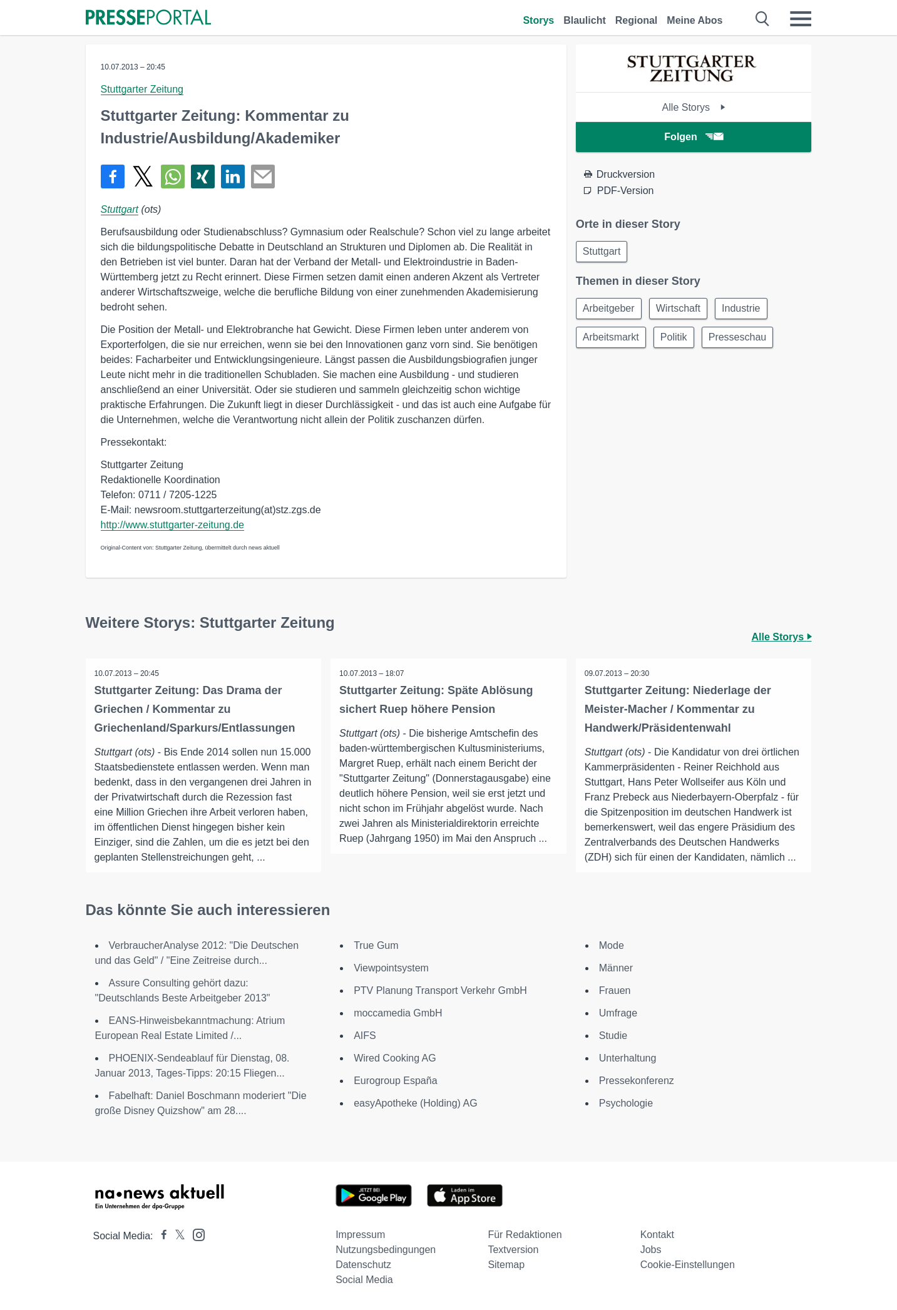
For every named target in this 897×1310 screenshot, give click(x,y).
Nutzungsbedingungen (386, 1249)
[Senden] (263, 176)
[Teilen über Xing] (203, 176)
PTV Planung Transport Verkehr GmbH (440, 990)
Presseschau (743, 340)
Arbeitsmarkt (612, 340)
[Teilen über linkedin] (233, 176)
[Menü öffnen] (800, 19)
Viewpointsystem (391, 968)
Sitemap (506, 1264)
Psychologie (626, 1103)
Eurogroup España (395, 1080)
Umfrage (618, 1013)
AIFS (365, 1035)
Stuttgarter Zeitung (142, 89)
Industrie (747, 310)
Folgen (693, 136)
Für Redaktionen (524, 1234)
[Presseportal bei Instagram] (195, 1234)
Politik (677, 340)
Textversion (513, 1249)
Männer (616, 968)
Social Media (364, 1279)
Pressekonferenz (636, 1080)
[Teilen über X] (143, 176)
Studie (613, 1035)
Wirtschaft (681, 310)
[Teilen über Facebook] (113, 176)
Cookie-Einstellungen (687, 1264)
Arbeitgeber (610, 310)
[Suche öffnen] (763, 19)
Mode (611, 945)
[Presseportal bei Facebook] (160, 1236)
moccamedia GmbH (398, 1013)
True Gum (376, 945)
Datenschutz (363, 1264)
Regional (636, 20)
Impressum (360, 1234)
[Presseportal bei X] (176, 1236)
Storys (538, 20)
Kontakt (657, 1234)
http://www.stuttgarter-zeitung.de (172, 524)
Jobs (651, 1249)
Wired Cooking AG (395, 1058)
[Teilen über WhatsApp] (173, 176)
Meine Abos (694, 20)
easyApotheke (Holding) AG (415, 1103)
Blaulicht (584, 20)
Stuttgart (119, 209)
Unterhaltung (628, 1058)
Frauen (615, 990)
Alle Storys (693, 107)
